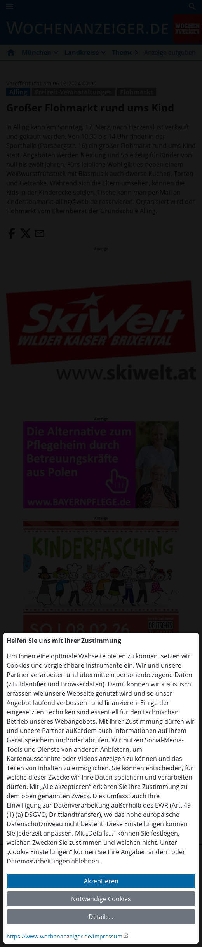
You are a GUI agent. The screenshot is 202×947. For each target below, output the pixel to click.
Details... (101, 916)
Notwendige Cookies (101, 899)
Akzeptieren (101, 881)
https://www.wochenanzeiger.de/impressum (64, 936)
